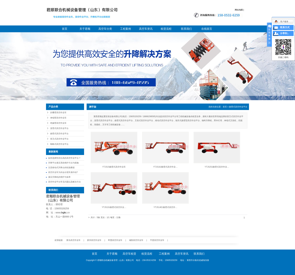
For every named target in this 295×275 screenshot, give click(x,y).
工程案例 (125, 28)
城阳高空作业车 (136, 240)
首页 (64, 28)
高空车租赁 (129, 253)
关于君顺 (85, 28)
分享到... (284, 33)
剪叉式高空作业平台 (59, 139)
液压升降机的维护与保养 (59, 177)
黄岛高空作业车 (73, 240)
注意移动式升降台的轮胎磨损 (61, 167)
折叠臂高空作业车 (58, 112)
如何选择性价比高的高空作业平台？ (64, 158)
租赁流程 (166, 28)
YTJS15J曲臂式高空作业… (114, 207)
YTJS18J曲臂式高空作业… (165, 167)
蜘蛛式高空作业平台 (59, 144)
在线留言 (206, 28)
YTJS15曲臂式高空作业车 (114, 167)
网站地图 (239, 10)
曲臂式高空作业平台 (59, 133)
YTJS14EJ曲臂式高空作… (165, 207)
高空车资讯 (146, 28)
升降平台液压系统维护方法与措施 (63, 163)
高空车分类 (105, 28)
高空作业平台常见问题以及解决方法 (64, 182)
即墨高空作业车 (115, 240)
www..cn (62, 212)
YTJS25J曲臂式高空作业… (217, 167)
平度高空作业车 (157, 240)
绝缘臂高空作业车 (58, 123)
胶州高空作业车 (94, 240)
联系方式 (285, 27)
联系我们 (186, 28)
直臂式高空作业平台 (59, 128)
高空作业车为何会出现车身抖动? (63, 172)
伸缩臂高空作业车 (58, 118)
